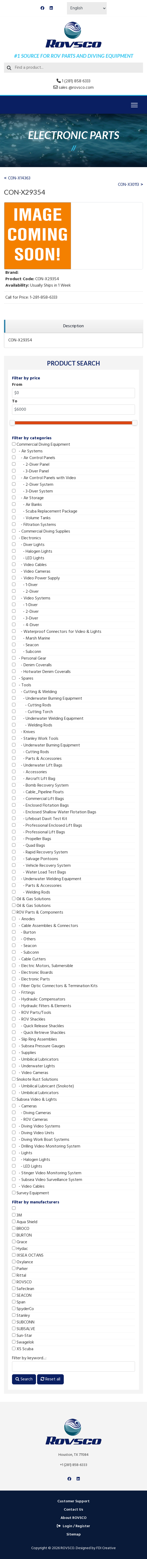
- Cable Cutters (29, 959)
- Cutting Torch (32, 712)
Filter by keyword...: (29, 1358)
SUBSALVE (23, 1329)
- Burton (24, 932)
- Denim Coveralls (32, 665)
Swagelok (23, 1342)
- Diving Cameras (31, 1113)
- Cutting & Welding (34, 692)
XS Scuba (22, 1349)
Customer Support (73, 1501)
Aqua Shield (24, 1222)
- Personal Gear (29, 658)
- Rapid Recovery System (40, 852)
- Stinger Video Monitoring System (46, 1173)
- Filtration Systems (34, 525)
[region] (73, 326)
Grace (19, 1242)
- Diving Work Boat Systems (40, 1140)
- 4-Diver (25, 625)
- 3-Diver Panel (30, 471)
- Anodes (23, 919)
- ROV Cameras (30, 1120)
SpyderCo (23, 1309)
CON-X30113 (128, 185)
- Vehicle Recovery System (41, 866)
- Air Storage (28, 498)
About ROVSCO (73, 1518)
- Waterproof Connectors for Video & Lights (56, 632)
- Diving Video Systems (36, 1126)
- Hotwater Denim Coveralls (41, 672)
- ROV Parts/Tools (31, 1013)
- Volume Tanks (31, 518)
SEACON (21, 1295)
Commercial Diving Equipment (41, 444)
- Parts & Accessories (37, 759)
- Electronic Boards (32, 972)
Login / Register (73, 1526)
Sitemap (73, 1534)
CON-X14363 (19, 178)
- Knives (23, 732)
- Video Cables (29, 565)
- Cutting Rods (31, 705)
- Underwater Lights (33, 1066)
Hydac (20, 1249)
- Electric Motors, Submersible (42, 966)
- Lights (22, 1153)
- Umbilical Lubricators (35, 1059)
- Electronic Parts (31, 979)
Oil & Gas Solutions (31, 899)
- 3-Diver (25, 618)
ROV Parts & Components (37, 912)
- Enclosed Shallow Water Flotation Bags (54, 812)
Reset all (50, 1379)
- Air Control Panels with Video (44, 478)
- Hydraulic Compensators (38, 999)
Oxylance (22, 1262)
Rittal (19, 1275)
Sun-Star (22, 1336)
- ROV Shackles (28, 1019)
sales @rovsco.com (76, 87)
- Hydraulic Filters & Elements (41, 1006)
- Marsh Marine (31, 638)
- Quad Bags (28, 845)
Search (24, 1379)
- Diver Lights (28, 545)
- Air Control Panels (33, 458)
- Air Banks (27, 505)
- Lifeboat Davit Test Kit (39, 819)
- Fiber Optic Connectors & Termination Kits (55, 986)
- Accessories (29, 772)
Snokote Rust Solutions (35, 1079)
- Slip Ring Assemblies (34, 1039)
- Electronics (26, 538)
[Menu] (134, 105)
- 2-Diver (25, 591)
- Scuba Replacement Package (44, 511)
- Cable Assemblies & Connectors (45, 926)
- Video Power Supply (36, 578)
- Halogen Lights (32, 551)
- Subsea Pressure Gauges (38, 1046)
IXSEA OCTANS (27, 1255)
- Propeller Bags (31, 839)
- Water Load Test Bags (39, 872)
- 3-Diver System (32, 491)
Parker (20, 1269)
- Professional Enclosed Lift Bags (47, 825)
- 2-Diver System (32, 485)
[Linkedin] (51, 8)
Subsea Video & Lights (34, 1099)
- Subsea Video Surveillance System (47, 1180)
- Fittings (23, 993)
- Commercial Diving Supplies (41, 531)
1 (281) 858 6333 (76, 81)
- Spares (22, 678)
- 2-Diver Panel (30, 464)
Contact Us (73, 1509)
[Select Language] (87, 8)
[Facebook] (42, 8)
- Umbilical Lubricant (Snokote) (43, 1086)
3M (17, 1215)
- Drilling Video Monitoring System (46, 1146)
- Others (24, 939)
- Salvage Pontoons (35, 859)
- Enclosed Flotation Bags (40, 805)
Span (18, 1302)
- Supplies (24, 1053)
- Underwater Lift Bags (37, 765)
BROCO (20, 1229)
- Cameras (24, 1106)
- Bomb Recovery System (40, 785)
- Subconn (26, 652)
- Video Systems (31, 598)
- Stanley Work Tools (35, 739)
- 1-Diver (25, 585)
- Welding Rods (32, 725)
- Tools (21, 685)
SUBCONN (23, 1322)
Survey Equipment (30, 1193)
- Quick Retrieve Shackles (38, 1033)
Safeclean (23, 1289)
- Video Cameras (31, 571)
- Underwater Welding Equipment (48, 718)
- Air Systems (27, 451)
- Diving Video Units (33, 1133)
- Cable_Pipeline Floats (38, 792)
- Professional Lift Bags (38, 832)
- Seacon (25, 645)
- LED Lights (28, 558)
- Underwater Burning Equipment (47, 698)
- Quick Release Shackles (38, 1026)
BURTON (22, 1235)
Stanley (21, 1315)
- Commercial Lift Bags (38, 799)
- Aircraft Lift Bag (33, 779)
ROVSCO (22, 1282)
